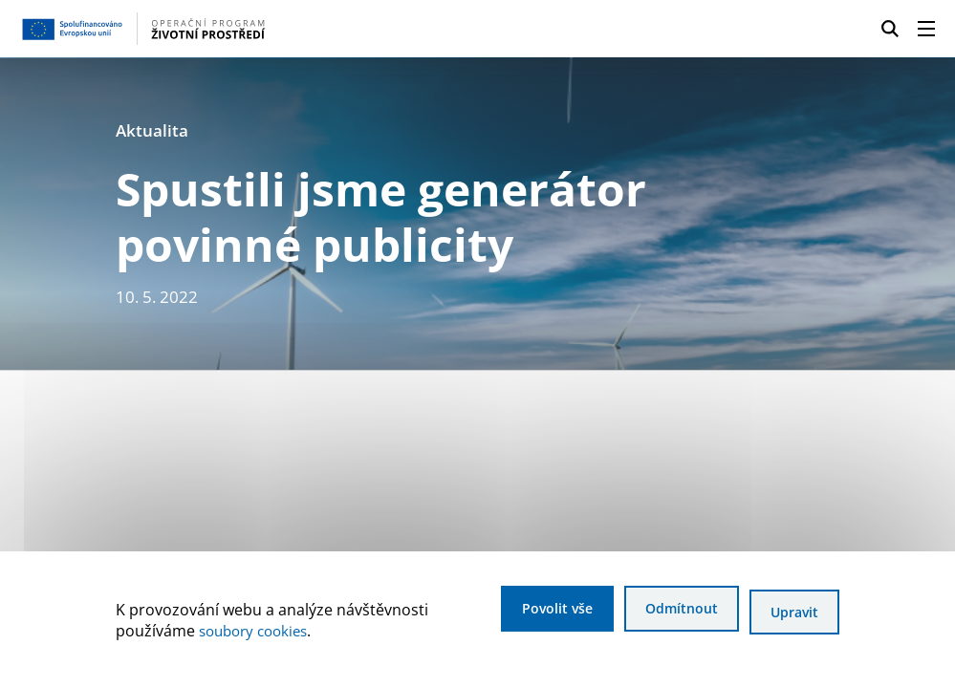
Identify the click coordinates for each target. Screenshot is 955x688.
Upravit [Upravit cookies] (792, 614)
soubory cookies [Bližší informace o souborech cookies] (258, 632)
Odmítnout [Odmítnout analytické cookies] (667, 614)
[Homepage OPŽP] (231, 28)
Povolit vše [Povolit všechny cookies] (529, 614)
